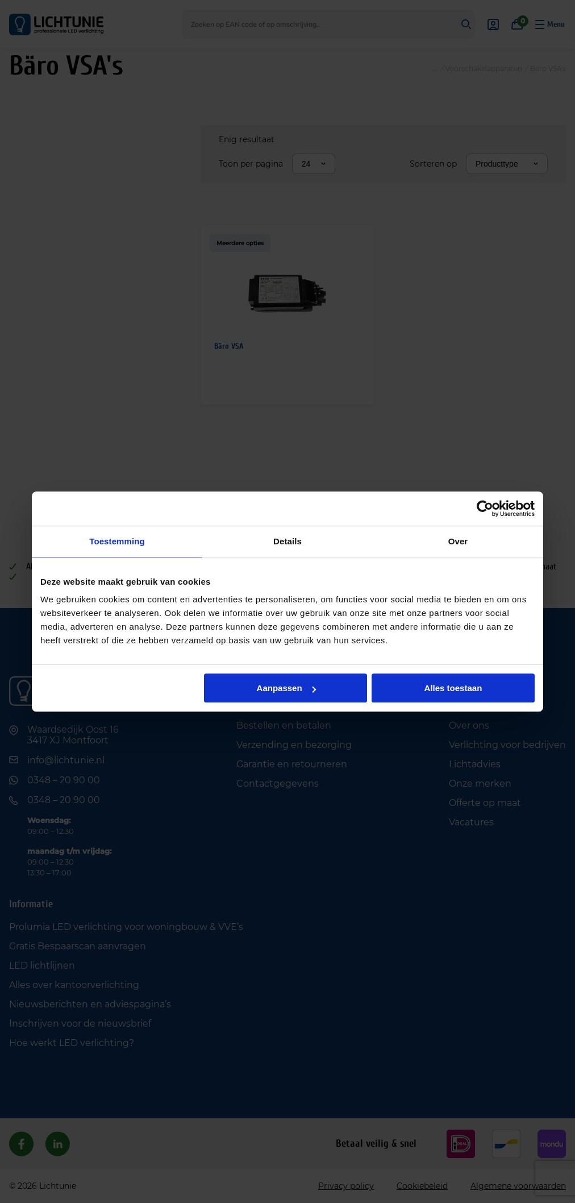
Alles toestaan (453, 688)
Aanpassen (286, 688)
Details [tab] (287, 541)
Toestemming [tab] (117, 541)
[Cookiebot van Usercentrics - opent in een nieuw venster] (485, 508)
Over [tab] (458, 541)
